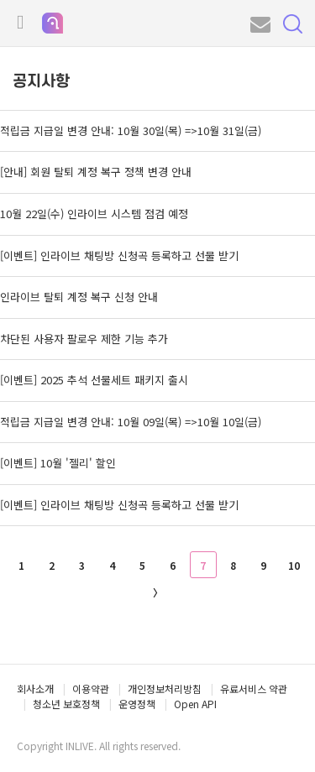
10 (294, 565)
